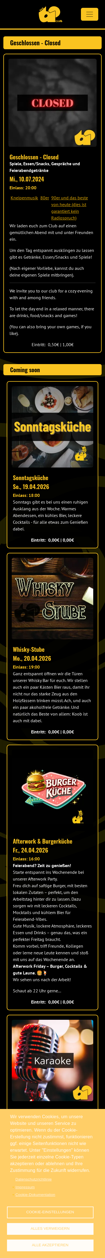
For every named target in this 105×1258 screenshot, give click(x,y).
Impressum (25, 1187)
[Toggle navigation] (89, 14)
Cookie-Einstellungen (50, 1212)
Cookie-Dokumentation (35, 1195)
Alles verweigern (50, 1228)
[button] (52, 103)
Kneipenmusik (24, 197)
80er (44, 197)
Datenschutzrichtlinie (33, 1179)
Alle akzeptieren (50, 1245)
